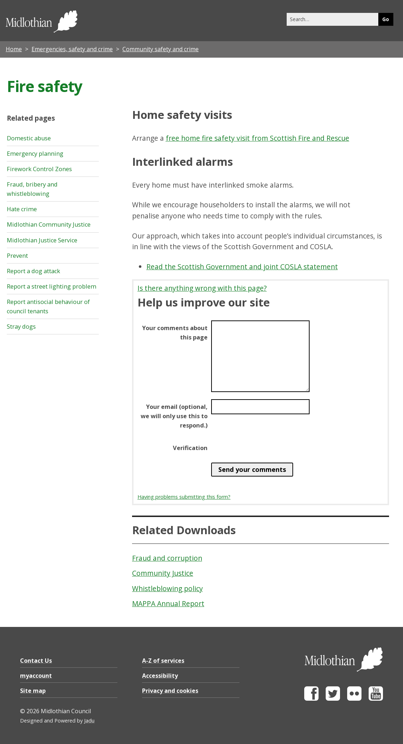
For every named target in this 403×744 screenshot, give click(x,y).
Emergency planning (35, 154)
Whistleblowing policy (167, 588)
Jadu (89, 720)
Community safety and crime (160, 49)
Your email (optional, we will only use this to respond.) (174, 416)
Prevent (17, 256)
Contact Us (36, 661)
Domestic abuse (29, 138)
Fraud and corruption (167, 558)
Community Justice (162, 573)
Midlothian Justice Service (42, 240)
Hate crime (22, 209)
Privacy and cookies (170, 691)
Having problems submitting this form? (183, 496)
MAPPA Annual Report (168, 603)
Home (14, 49)
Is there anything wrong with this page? (202, 288)
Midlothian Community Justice (49, 224)
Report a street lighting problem (51, 286)
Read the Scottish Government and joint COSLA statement (242, 266)
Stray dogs (21, 326)
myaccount (36, 676)
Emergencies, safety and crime (72, 49)
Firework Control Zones (39, 169)
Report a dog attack (33, 271)
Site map (33, 691)
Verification (190, 448)
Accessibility (160, 676)
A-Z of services (163, 661)
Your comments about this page (175, 332)
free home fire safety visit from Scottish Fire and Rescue (257, 138)
